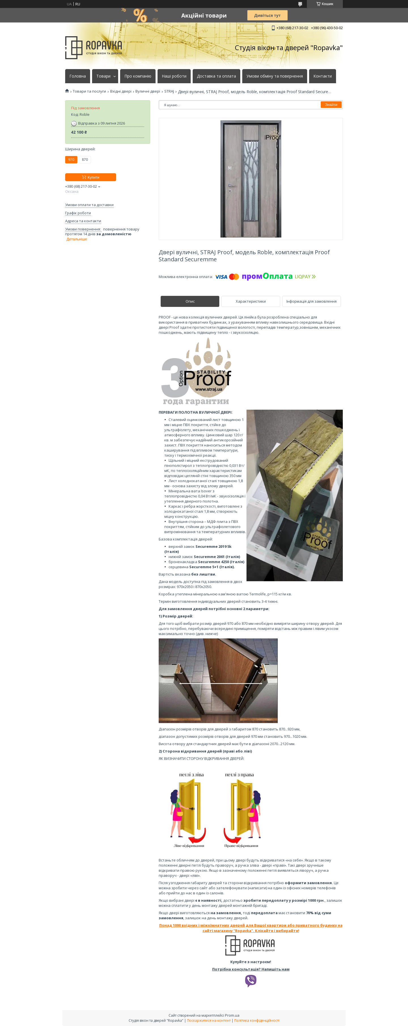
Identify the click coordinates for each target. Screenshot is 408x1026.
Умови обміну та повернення (274, 76)
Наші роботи (174, 76)
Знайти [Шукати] (331, 104)
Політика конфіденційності (256, 1020)
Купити (93, 177)
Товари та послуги (89, 91)
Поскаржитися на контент (209, 1020)
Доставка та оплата (216, 76)
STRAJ (169, 91)
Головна (77, 76)
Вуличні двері (147, 91)
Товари (103, 76)
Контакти (322, 76)
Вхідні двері (120, 91)
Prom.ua (232, 1015)
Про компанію (137, 76)
